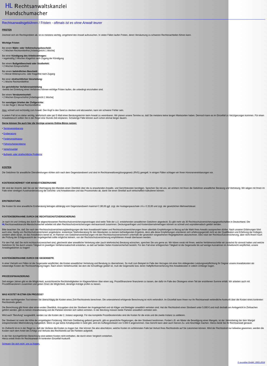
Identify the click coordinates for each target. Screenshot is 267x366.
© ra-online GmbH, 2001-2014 (251, 362)
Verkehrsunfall (11, 149)
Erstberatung (10, 133)
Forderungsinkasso (13, 139)
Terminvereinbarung (13, 128)
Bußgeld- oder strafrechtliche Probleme (23, 154)
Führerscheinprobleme (15, 144)
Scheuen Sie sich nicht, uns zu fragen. (21, 343)
